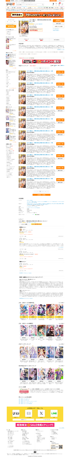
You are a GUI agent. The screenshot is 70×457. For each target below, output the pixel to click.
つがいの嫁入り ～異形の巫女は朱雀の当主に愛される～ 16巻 (40, 130)
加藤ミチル (11, 124)
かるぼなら (40, 383)
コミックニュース (9, 172)
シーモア (7, 0)
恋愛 (32, 201)
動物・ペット (9, 83)
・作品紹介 (52, 431)
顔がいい (47, 204)
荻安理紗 (43, 319)
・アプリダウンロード (39, 431)
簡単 (55, 65)
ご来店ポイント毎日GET (11, 159)
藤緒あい (8, 103)
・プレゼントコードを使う (26, 442)
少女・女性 (19, 7)
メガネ (8, 85)
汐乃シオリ (13, 120)
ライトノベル (40, 7)
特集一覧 (8, 165)
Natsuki (11, 65)
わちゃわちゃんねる (30, 202)
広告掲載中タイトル (10, 169)
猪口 (14, 124)
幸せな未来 (54, 203)
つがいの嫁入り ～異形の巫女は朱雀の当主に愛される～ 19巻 (40, 166)
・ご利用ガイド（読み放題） (40, 438)
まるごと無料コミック (10, 150)
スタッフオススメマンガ (11, 166)
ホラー (8, 80)
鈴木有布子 (8, 100)
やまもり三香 (9, 104)
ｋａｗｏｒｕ (13, 125)
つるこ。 (11, 112)
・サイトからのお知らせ (25, 443)
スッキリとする (35, 203)
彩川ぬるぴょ (30, 383)
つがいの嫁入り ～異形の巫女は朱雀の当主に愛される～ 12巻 (40, 83)
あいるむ (11, 139)
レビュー (16, 0)
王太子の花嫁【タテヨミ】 (12, 45)
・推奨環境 (38, 440)
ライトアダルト (61, 8)
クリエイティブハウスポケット (33, 319)
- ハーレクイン (10, 439)
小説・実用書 (46, 7)
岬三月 (49, 340)
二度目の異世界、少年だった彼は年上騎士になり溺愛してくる (13, 130)
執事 (7, 86)
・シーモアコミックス (54, 434)
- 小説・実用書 (10, 438)
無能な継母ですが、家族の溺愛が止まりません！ (13, 110)
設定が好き (38, 204)
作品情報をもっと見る (60, 49)
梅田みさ (50, 383)
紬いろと (21, 383)
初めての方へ (9, 33)
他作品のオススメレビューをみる (26, 298)
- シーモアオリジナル (11, 440)
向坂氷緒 (25, 340)
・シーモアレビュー (10, 447)
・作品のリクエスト (39, 439)
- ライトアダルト (10, 443)
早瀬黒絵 (22, 319)
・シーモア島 (38, 434)
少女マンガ (31, 9)
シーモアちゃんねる (60, 201)
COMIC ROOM (61, 319)
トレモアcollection (56, 9)
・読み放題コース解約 (25, 438)
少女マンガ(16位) (30, 200)
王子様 (8, 82)
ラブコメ (8, 76)
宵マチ (12, 119)
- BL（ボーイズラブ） (11, 434)
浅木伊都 (57, 340)
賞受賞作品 (8, 162)
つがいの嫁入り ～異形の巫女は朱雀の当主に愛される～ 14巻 (40, 106)
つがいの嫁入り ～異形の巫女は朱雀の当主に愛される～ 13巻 (40, 95)
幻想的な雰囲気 (58, 203)
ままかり (33, 340)
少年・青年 (13, 7)
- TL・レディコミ (10, 435)
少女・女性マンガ (25, 9)
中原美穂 (10, 63)
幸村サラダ (22, 340)
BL (24, 7)
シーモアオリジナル (40, 201)
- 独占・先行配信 (10, 441)
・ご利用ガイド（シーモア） (40, 437)
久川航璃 (24, 383)
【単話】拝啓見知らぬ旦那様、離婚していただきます (13, 137)
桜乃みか (8, 97)
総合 (8, 7)
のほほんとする (29, 203)
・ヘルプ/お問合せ (39, 435)
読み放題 (12, 0)
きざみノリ (57, 383)
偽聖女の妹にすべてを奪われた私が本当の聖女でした (12, 55)
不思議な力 (40, 203)
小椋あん (57, 319)
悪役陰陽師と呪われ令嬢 (12, 39)
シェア (33, 214)
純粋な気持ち (30, 204)
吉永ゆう (8, 101)
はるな (51, 340)
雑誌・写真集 (51, 7)
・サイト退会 (24, 439)
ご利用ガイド (9, 31)
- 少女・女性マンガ (11, 433)
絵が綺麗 (34, 204)
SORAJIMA (11, 113)
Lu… (15, 65)
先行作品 (35, 202)
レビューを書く (32, 25)
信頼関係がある (48, 203)
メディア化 (56, 7)
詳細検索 (8, 171)
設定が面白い (43, 204)
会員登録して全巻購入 (41, 194)
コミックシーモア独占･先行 (52, 201)
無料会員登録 (53, 0)
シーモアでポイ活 (9, 160)
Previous (19, 311)
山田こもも (60, 340)
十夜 (10, 119)
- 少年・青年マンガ (11, 432)
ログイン (60, 0)
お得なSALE (9, 156)
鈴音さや (34, 383)
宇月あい (41, 340)
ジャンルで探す (19, 4)
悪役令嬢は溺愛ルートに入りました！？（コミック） (13, 117)
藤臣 (38, 383)
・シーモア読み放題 (10, 446)
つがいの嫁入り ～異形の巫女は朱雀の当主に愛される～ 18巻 (40, 154)
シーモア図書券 (9, 174)
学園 (7, 77)
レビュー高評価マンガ (10, 168)
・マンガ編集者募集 (54, 433)
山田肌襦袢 (50, 319)
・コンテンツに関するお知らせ (27, 444)
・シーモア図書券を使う (25, 441)
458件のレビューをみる (32, 222)
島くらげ (30, 22)
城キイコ (25, 319)
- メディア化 (10, 442)
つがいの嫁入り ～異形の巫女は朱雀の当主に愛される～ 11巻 (40, 71)
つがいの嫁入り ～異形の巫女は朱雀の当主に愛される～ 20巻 (40, 178)
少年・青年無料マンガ (10, 153)
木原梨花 (44, 383)
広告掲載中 (45, 201)
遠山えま (8, 91)
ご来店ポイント (23, 419)
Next (63, 311)
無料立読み (24, 337)
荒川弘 (8, 94)
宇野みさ (61, 383)
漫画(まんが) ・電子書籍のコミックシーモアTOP (14, 9)
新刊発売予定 (9, 147)
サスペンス (8, 79)
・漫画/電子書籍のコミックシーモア (13, 431)
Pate (13, 65)
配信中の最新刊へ (56, 30)
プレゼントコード (9, 175)
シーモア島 (21, 0)
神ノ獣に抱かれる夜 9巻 (24, 339)
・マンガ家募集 (53, 432)
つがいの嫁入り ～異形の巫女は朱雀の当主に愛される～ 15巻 (40, 118)
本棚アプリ (8, 177)
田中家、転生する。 (13, 123)
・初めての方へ (38, 436)
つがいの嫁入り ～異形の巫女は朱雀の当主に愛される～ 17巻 (40, 142)
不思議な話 (44, 203)
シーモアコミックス (29, 8)
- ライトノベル (10, 436)
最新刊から (62, 65)
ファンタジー (9, 73)
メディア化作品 (9, 163)
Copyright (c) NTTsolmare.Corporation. (35, 456)
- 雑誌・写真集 (10, 437)
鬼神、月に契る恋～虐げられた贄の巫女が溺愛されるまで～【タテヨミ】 (12, 61)
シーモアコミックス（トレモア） (39, 9)
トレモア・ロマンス (49, 9)
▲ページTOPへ (61, 427)
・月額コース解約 (24, 437)
